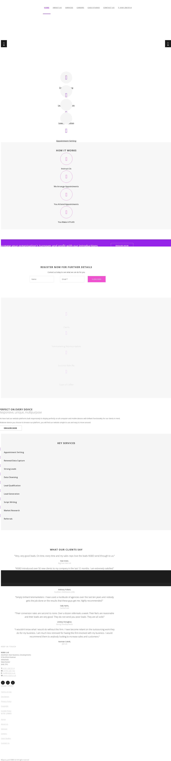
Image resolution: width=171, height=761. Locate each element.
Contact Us (108, 8)
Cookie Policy (6, 711)
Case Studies (94, 8)
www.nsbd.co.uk (9, 675)
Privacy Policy (6, 701)
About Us (57, 8)
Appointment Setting (66, 141)
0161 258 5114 (8, 668)
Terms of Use (6, 692)
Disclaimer (5, 696)
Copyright (4, 706)
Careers (80, 8)
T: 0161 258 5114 (125, 8)
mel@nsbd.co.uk (9, 673)
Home (46, 8)
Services (69, 8)
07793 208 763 (9, 671)
